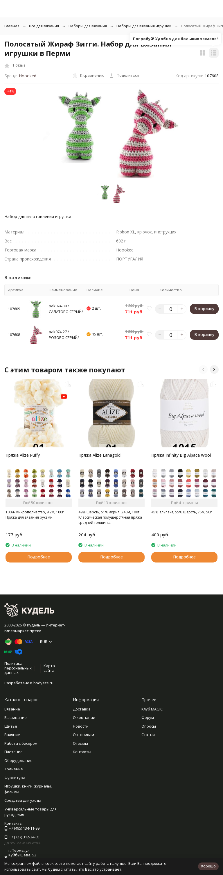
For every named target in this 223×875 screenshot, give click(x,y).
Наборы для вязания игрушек (143, 25)
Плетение (13, 751)
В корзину (204, 308)
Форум (147, 717)
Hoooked (27, 75)
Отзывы (80, 743)
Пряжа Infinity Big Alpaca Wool (181, 455)
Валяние (12, 734)
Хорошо (208, 866)
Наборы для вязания (88, 25)
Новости (81, 726)
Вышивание (15, 717)
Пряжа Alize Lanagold (99, 455)
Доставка (82, 709)
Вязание (12, 709)
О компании (84, 717)
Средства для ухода (22, 800)
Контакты (82, 751)
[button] (203, 369)
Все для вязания (44, 25)
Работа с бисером (20, 743)
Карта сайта (49, 668)
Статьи (148, 734)
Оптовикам (83, 734)
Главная (11, 25)
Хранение (13, 769)
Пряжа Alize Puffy (23, 455)
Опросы (148, 726)
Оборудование (18, 760)
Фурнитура (14, 777)
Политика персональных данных (18, 668)
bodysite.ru (43, 682)
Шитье (10, 726)
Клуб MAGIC (152, 709)
